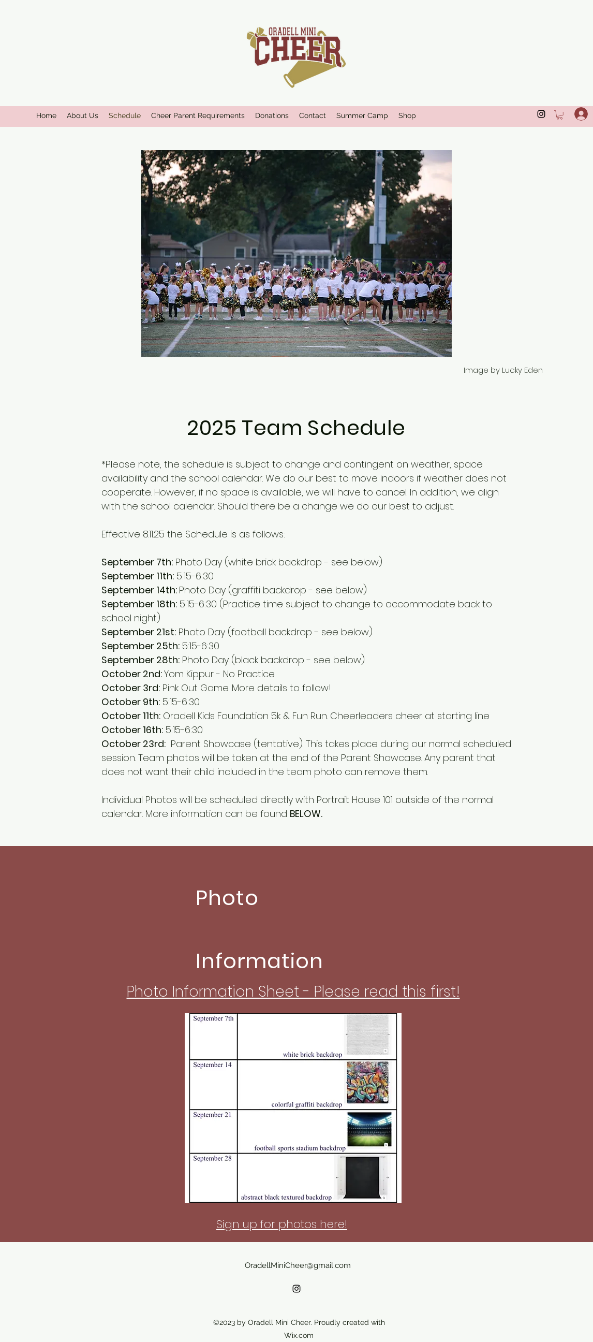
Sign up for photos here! (281, 1224)
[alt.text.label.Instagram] (296, 1288)
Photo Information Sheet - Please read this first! (293, 992)
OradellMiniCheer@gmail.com (298, 1265)
